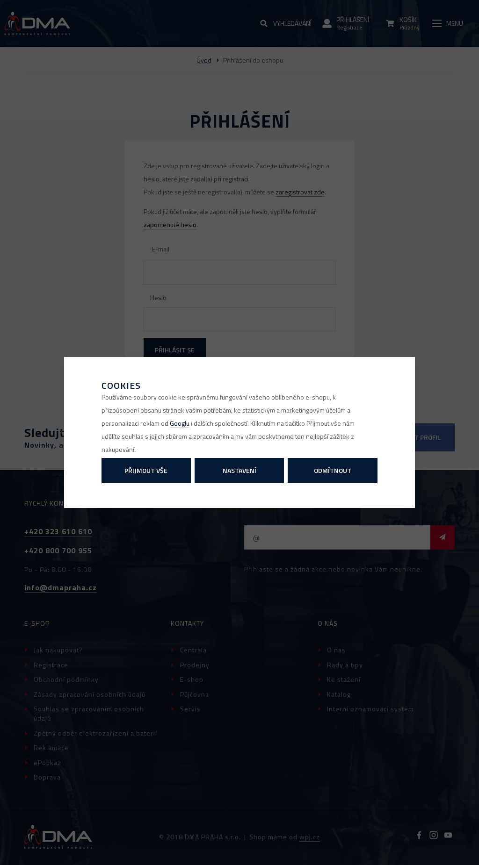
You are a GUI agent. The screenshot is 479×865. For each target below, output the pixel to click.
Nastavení (239, 470)
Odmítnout (332, 470)
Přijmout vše (145, 470)
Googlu (179, 423)
